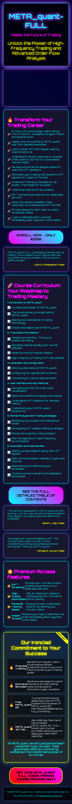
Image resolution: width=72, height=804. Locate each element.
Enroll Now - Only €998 (36, 237)
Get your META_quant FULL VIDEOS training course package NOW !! (36, 776)
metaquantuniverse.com (50, 796)
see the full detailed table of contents (36, 495)
